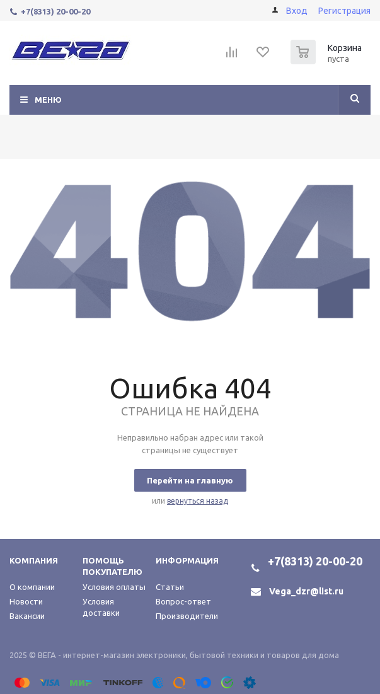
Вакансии (27, 615)
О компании (32, 586)
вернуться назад (197, 501)
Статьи (170, 586)
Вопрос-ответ (183, 601)
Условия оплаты (114, 586)
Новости (26, 601)
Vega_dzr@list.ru (306, 591)
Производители (187, 615)
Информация (187, 560)
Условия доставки (101, 607)
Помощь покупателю (112, 566)
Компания (33, 560)
